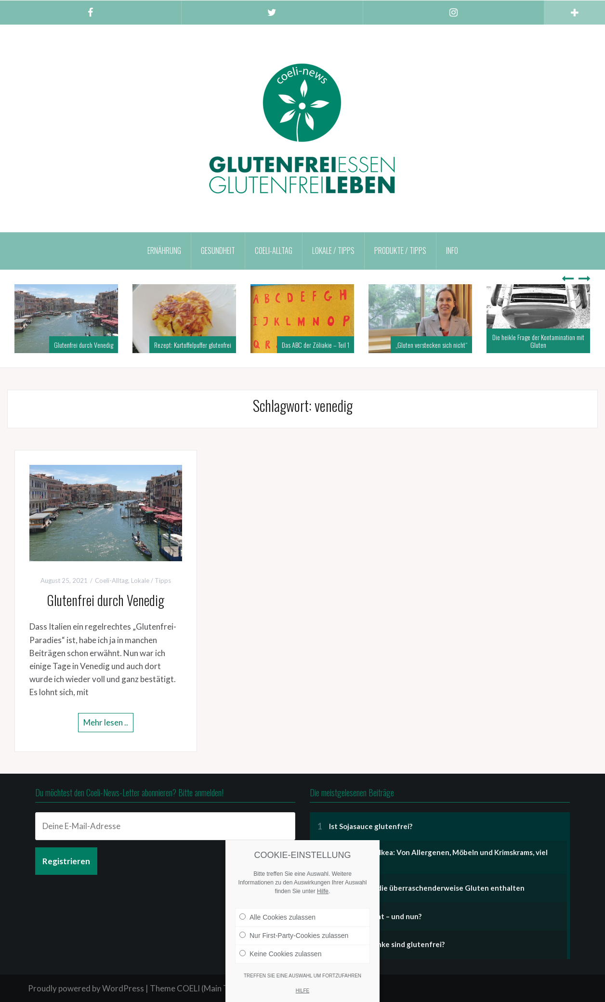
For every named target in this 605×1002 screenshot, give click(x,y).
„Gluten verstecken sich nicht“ (431, 345)
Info (452, 250)
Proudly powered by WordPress (86, 988)
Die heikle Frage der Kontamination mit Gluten (538, 340)
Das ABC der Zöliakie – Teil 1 (315, 345)
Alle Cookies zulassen (277, 917)
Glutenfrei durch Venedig (83, 345)
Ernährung (164, 250)
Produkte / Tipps (400, 250)
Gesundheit (218, 250)
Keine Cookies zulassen (280, 954)
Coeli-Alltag (273, 250)
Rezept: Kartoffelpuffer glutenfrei (192, 345)
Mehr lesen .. (105, 722)
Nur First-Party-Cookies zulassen (293, 935)
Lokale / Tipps (333, 250)
